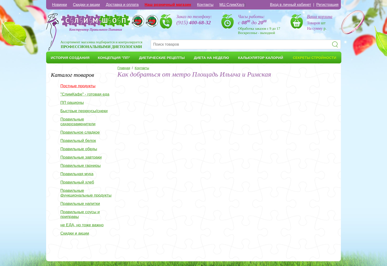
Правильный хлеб (77, 182)
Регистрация (327, 5)
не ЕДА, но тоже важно (82, 225)
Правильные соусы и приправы (80, 214)
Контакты (205, 5)
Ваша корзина (320, 16)
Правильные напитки (80, 203)
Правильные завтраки (81, 157)
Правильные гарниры (80, 165)
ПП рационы (72, 102)
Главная (123, 68)
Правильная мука (76, 174)
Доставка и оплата (122, 5)
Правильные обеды (78, 149)
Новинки (59, 5)
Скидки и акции (86, 5)
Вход (290, 5)
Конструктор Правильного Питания (95, 29)
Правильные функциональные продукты (85, 193)
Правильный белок (78, 140)
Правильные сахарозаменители (78, 121)
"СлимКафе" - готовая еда (84, 94)
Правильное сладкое (80, 132)
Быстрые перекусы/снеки (84, 111)
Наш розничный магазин (168, 5)
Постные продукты (78, 86)
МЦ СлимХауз (231, 5)
